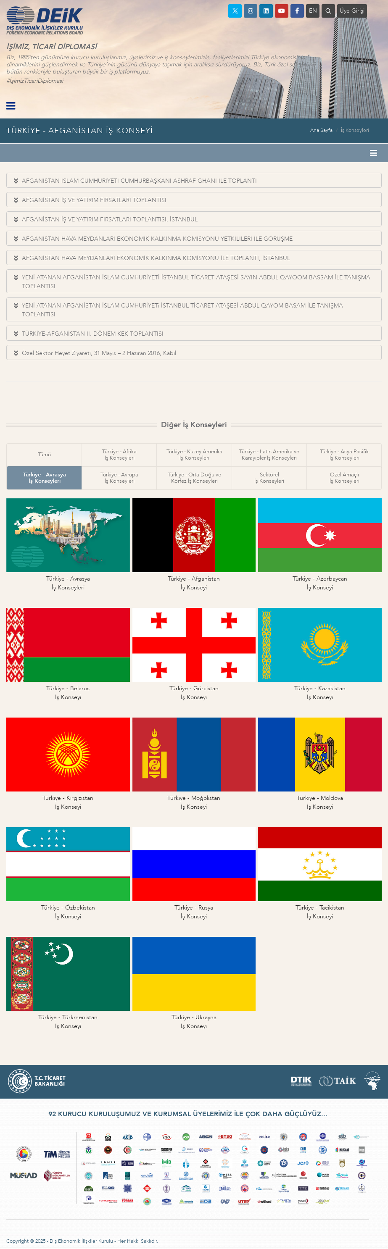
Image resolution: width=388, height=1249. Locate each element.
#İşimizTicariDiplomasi (34, 80)
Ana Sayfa (321, 130)
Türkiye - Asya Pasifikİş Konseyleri (344, 455)
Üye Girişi (352, 11)
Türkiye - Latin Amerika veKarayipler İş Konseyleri (269, 455)
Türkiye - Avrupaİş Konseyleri (119, 478)
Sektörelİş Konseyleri (269, 478)
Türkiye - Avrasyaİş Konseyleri (44, 478)
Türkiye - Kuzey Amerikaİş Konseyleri (194, 455)
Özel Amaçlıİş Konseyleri (344, 478)
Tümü (44, 454)
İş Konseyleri (355, 130)
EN (313, 11)
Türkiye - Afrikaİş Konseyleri (119, 455)
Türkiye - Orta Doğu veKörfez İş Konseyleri (194, 478)
